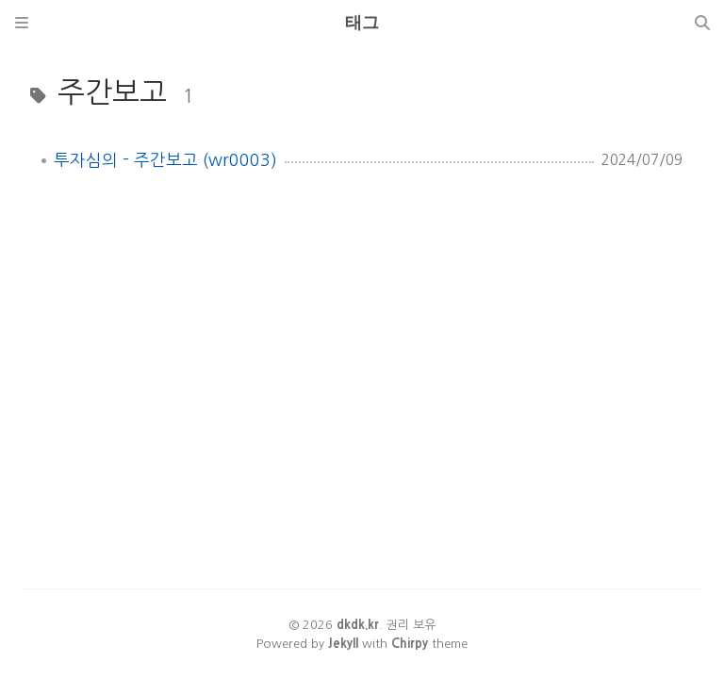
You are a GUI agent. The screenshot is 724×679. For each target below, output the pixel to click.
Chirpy (409, 644)
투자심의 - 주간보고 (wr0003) (165, 160)
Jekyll (343, 644)
